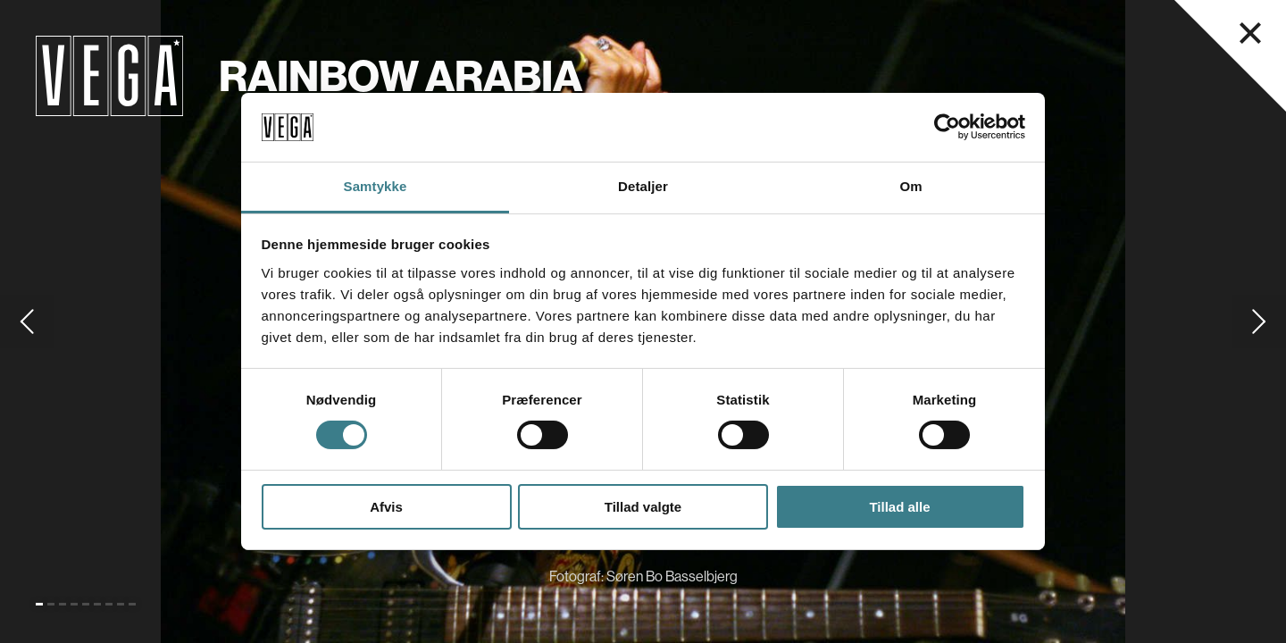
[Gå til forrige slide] (27, 321)
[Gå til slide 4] (74, 604)
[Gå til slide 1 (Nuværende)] (39, 604)
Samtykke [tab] (375, 186)
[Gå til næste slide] (1259, 321)
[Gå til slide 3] (62, 604)
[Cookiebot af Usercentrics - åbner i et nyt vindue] (947, 126)
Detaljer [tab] (643, 186)
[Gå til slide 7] (109, 604)
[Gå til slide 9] (132, 604)
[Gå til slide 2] (50, 604)
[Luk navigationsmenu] (1250, 33)
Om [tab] (910, 186)
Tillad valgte (643, 506)
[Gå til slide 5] (85, 604)
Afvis (386, 506)
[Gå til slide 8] (120, 604)
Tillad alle (899, 506)
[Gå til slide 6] (97, 604)
